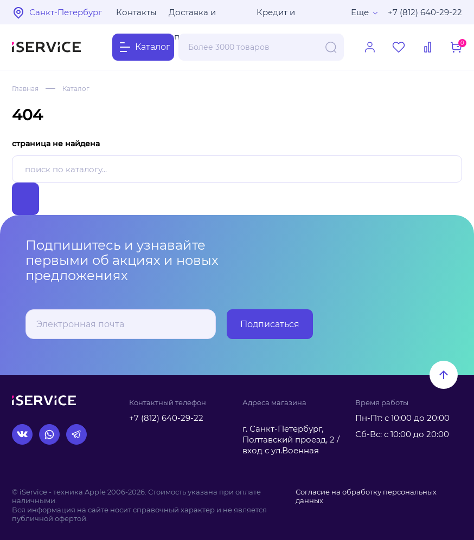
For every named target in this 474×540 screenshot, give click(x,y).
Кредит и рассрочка (279, 15)
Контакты (136, 12)
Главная (25, 88)
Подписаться (269, 324)
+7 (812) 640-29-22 (425, 12)
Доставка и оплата (192, 15)
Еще (360, 12)
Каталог (75, 88)
